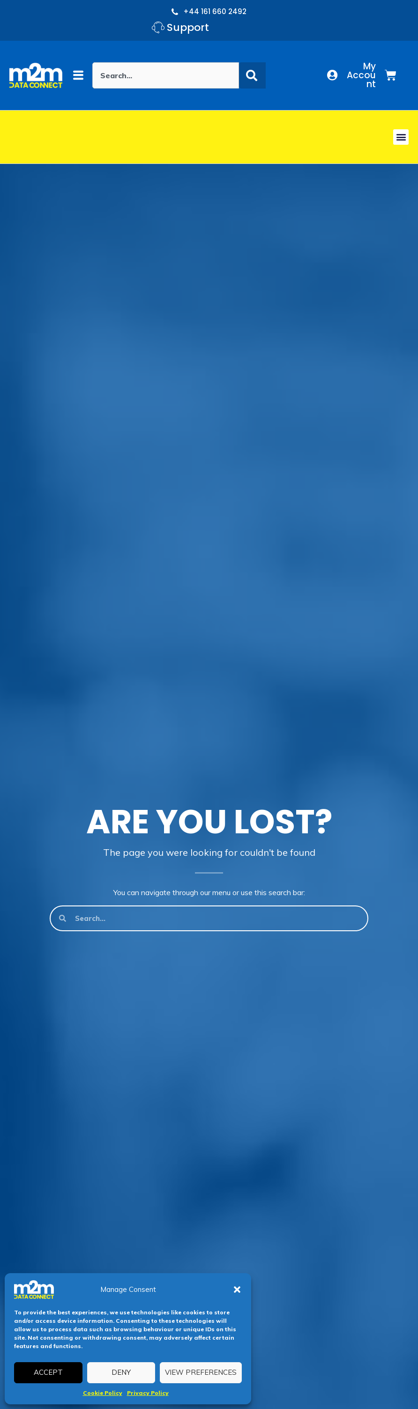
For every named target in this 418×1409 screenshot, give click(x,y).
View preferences (201, 1372)
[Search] (252, 75)
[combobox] (165, 75)
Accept (48, 1372)
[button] (237, 1289)
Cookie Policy (102, 1392)
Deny (121, 1372)
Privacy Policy (148, 1392)
